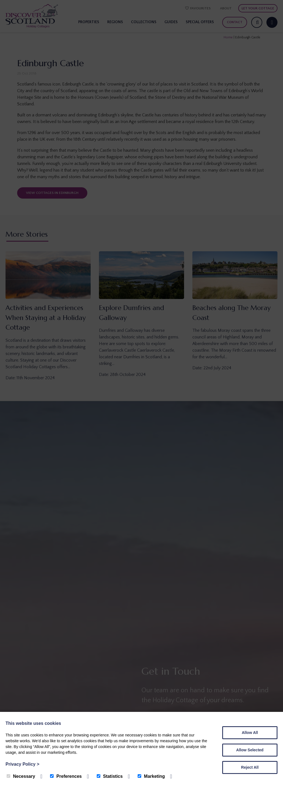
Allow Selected (250, 750)
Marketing (151, 776)
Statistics (110, 776)
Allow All (250, 732)
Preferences (66, 776)
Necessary (21, 776)
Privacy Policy (22, 764)
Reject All (249, 767)
